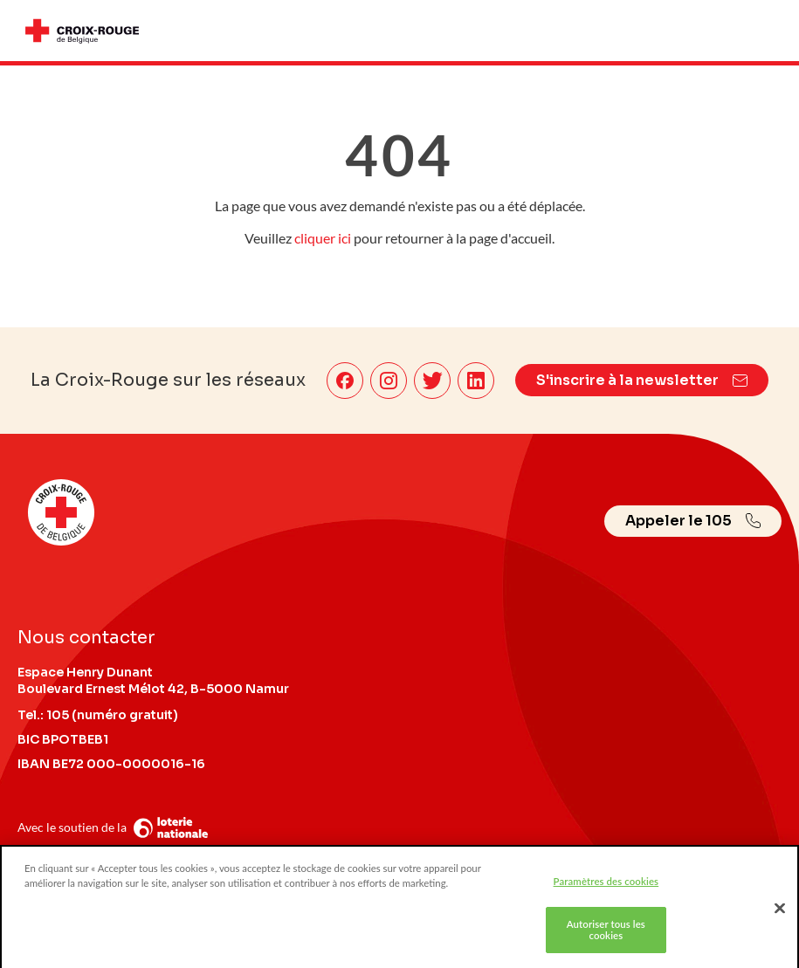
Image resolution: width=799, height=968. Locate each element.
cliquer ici (322, 238)
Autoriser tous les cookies (606, 932)
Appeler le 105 (693, 520)
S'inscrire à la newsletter (641, 380)
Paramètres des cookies (606, 883)
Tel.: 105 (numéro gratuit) (97, 715)
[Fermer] (780, 911)
